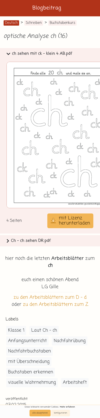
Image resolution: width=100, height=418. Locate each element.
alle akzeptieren (40, 412)
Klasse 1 (16, 330)
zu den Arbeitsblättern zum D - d (50, 297)
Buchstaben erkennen (30, 372)
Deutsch (11, 22)
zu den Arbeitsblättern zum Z (55, 304)
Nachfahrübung (70, 341)
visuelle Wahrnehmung (32, 382)
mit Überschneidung (29, 361)
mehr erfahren (67, 406)
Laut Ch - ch (44, 330)
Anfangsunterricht (27, 341)
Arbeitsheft (75, 382)
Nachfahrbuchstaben (29, 351)
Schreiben (34, 22)
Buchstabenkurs (62, 22)
